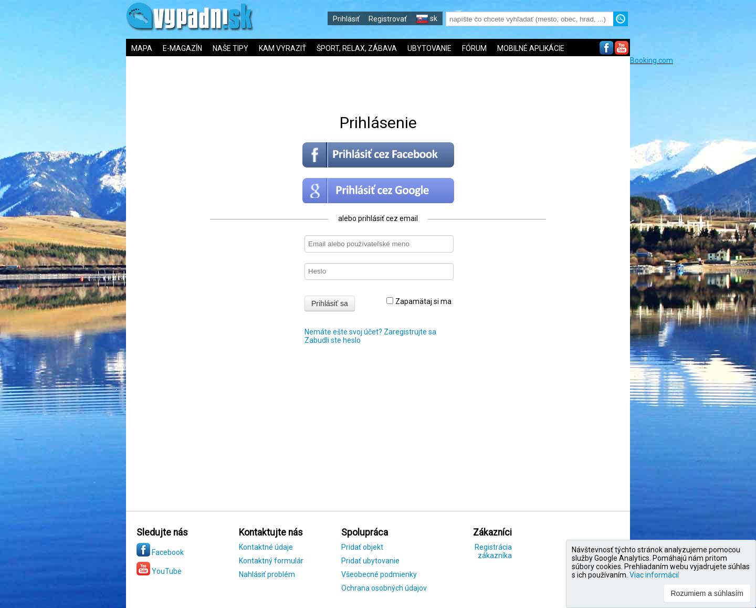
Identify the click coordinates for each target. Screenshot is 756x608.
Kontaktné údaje (266, 547)
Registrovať (388, 19)
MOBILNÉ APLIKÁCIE (530, 48)
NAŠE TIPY (230, 48)
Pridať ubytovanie (370, 561)
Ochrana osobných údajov (384, 588)
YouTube (159, 571)
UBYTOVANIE (429, 48)
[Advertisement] (693, 222)
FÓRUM (474, 48)
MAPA (141, 48)
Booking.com (651, 60)
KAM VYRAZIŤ (282, 48)
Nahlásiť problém (267, 574)
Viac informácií (654, 575)
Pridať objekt (362, 547)
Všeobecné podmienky (379, 574)
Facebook (160, 552)
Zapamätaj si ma (419, 301)
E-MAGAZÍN (182, 48)
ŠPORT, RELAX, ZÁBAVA (357, 48)
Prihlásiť (346, 19)
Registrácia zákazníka (493, 551)
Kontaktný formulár (271, 561)
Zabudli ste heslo (332, 340)
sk (426, 18)
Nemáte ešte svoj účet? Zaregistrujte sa (370, 332)
